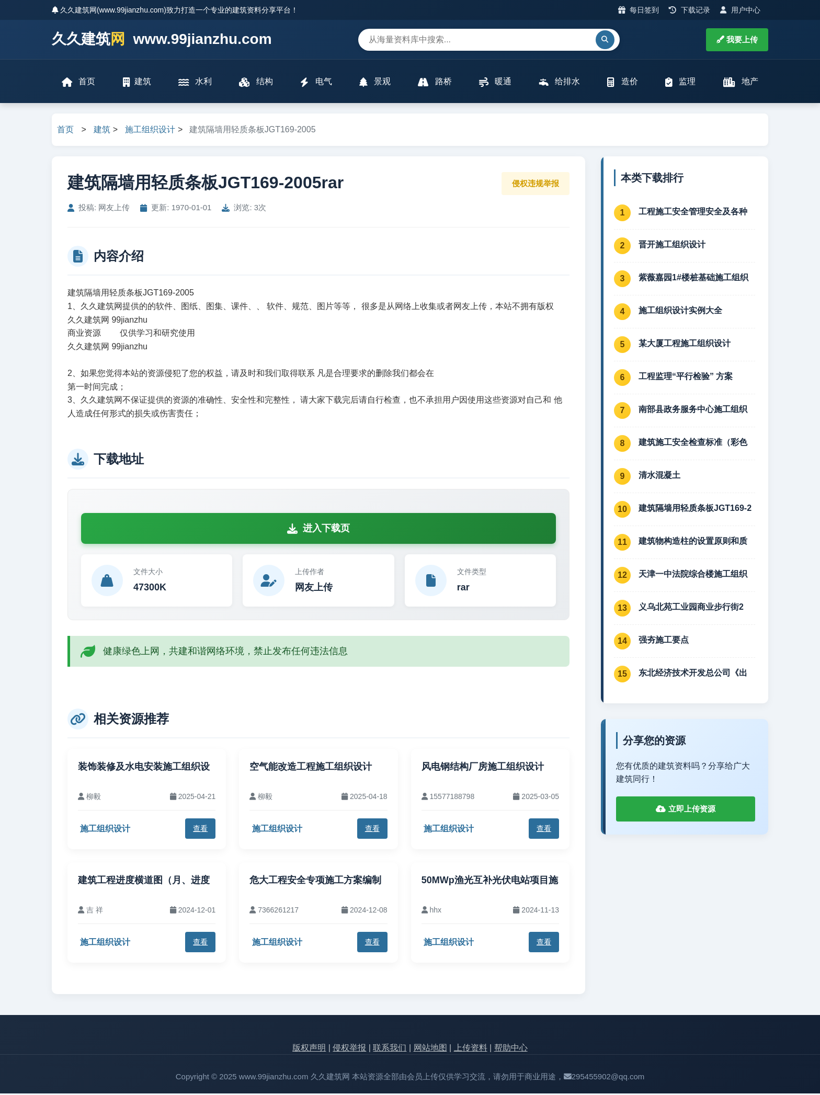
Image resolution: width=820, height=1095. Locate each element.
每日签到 (638, 10)
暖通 (495, 82)
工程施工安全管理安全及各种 (693, 212)
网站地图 (430, 1048)
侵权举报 (349, 1048)
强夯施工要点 (664, 640)
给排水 (559, 82)
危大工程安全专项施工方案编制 (315, 881)
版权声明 (309, 1048)
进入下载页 (318, 529)
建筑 (137, 82)
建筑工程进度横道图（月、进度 (144, 881)
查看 (200, 830)
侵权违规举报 (535, 184)
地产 (740, 82)
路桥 (434, 82)
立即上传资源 (685, 810)
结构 (256, 82)
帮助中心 (511, 1048)
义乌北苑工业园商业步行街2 (691, 607)
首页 (79, 82)
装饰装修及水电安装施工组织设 (144, 768)
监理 (680, 82)
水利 (195, 82)
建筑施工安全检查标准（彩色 (693, 443)
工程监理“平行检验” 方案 (686, 377)
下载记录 (689, 10)
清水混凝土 (659, 476)
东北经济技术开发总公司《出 (693, 673)
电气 (316, 82)
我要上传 (737, 39)
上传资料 (470, 1048)
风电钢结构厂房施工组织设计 (483, 768)
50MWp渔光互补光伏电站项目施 (490, 881)
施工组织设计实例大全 (680, 311)
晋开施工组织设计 (672, 245)
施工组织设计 (150, 131)
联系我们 (389, 1048)
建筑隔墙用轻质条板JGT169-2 (695, 509)
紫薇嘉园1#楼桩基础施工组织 (693, 278)
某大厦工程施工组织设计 (685, 344)
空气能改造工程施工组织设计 (310, 768)
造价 (622, 82)
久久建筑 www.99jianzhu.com (162, 39)
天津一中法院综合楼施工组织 (693, 575)
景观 (375, 82)
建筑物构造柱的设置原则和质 (693, 542)
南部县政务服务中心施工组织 (693, 410)
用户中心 (740, 10)
